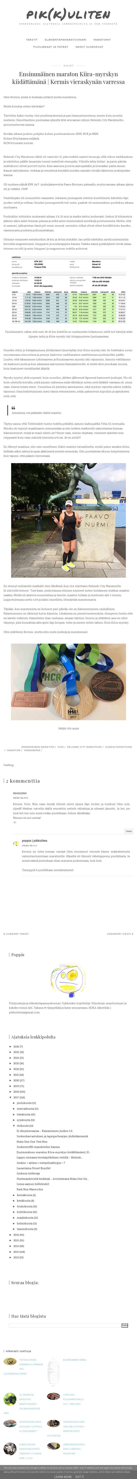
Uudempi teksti (17, 934)
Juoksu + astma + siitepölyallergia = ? (41, 1163)
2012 (16, 1258)
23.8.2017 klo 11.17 (29, 845)
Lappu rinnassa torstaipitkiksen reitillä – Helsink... (50, 1158)
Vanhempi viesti (119, 934)
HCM (61, 747)
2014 (16, 1246)
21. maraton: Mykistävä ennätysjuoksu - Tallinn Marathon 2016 (22, 1404)
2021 (16, 1075)
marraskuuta (25, 1109)
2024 (16, 1058)
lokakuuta (23, 1115)
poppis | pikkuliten (34, 841)
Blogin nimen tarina (74, 1360)
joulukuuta (24, 1103)
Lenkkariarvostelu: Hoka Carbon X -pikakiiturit (74, 1449)
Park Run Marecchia (30, 1190)
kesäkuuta (23, 1201)
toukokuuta (24, 1207)
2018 (16, 1092)
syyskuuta (23, 1120)
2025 (16, 1052)
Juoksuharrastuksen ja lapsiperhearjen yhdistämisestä (52, 1137)
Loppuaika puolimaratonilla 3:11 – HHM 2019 (73, 1399)
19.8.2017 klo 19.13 (20, 798)
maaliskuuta (25, 1218)
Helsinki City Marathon (84, 747)
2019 (16, 1086)
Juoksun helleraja (28, 1174)
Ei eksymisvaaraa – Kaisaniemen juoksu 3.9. (45, 1131)
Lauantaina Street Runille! (34, 1168)
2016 (16, 1235)
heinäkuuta (24, 1195)
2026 (16, 1047)
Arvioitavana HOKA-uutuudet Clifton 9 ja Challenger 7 (30, 1427)
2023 (16, 1064)
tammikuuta (25, 1229)
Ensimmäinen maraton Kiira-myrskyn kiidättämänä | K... (54, 1153)
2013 (16, 1252)
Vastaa (129, 831)
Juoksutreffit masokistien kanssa (38, 1147)
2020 (16, 1081)
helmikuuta (24, 1224)
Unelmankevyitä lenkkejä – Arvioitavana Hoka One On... (53, 1179)
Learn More (63, 1477)
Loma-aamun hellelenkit (33, 1184)
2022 (16, 1069)
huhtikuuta (24, 1212)
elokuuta (23, 1126)
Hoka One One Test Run (32, 1142)
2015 (16, 1241)
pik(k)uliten (68, 13)
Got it (79, 1477)
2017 (16, 1098)
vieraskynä (32, 750)
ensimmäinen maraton (38, 747)
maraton (13, 750)
